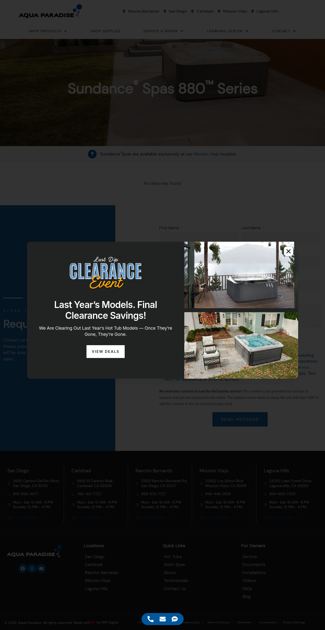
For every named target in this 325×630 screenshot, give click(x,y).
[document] (162, 315)
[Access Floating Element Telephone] (150, 619)
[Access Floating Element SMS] (175, 619)
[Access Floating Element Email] (162, 619)
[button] (288, 251)
